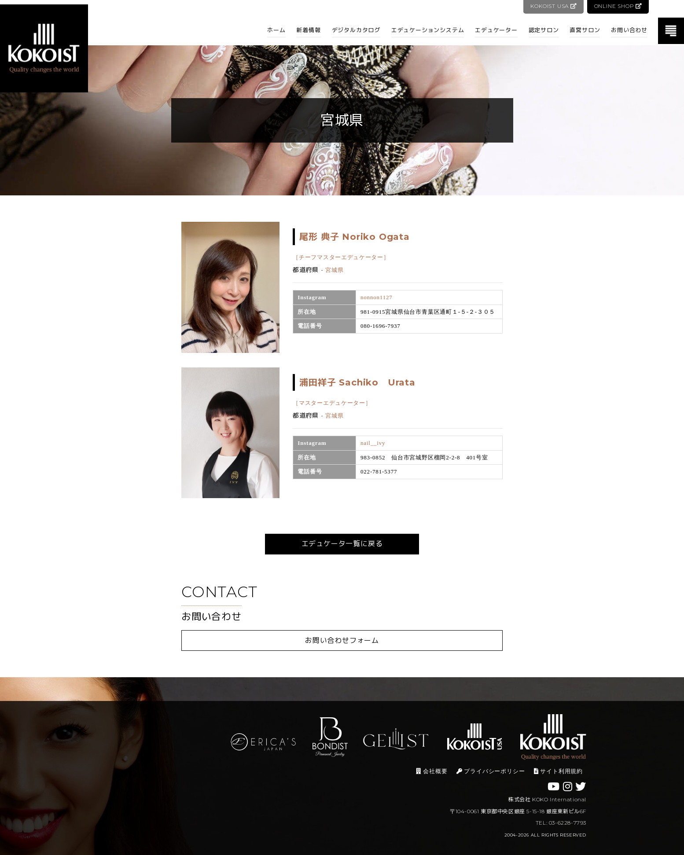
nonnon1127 (376, 297)
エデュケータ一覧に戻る (342, 543)
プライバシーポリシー (490, 771)
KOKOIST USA (553, 6)
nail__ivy (372, 443)
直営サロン (585, 29)
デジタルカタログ (356, 29)
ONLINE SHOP (618, 6)
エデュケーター (496, 29)
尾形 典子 (354, 236)
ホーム (276, 29)
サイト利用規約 (558, 771)
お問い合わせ (629, 29)
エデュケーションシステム (427, 29)
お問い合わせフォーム (342, 640)
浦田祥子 (357, 382)
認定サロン (544, 29)
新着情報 (308, 29)
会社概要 (431, 771)
